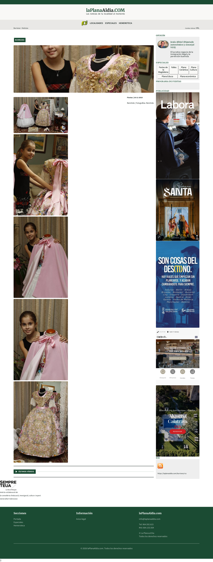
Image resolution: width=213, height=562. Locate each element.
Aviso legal (81, 519)
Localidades (96, 23)
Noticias (25, 28)
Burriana (17, 28)
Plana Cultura (193, 68)
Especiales (111, 23)
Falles (173, 67)
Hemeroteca (125, 23)
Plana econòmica (188, 76)
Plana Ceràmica (183, 68)
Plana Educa (167, 76)
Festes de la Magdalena (163, 70)
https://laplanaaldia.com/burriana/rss (172, 473)
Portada (17, 519)
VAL (197, 28)
